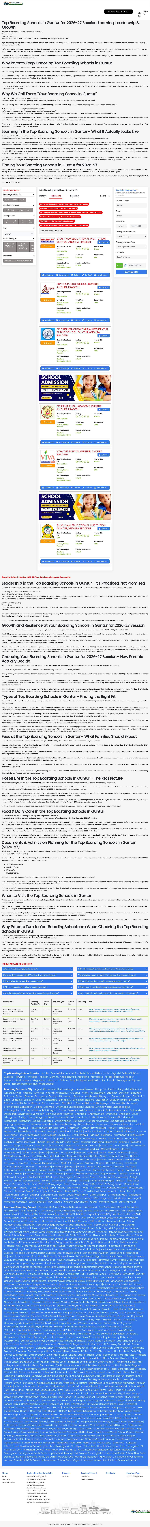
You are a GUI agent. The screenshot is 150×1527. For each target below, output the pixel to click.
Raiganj (39, 1173)
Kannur (38, 1138)
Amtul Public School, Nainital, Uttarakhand (109, 1224)
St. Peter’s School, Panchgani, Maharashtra (109, 1439)
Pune (88, 1170)
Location (120, 252)
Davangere (24, 1113)
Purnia (120, 1170)
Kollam (8, 1145)
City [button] (5, 228)
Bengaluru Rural (68, 1099)
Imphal (31, 1131)
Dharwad (111, 1113)
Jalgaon (108, 1131)
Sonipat (87, 1184)
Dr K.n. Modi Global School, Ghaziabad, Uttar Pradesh (89, 1358)
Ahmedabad (50, 1089)
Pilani (71, 1170)
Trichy (130, 1191)
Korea (38, 1145)
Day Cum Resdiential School (10, 245)
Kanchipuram (136, 1135)
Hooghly (112, 1128)
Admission (48, 275)
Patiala (43, 1170)
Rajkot (95, 1173)
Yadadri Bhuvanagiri (76, 1201)
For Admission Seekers (87, 1479)
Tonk (122, 1191)
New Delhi (23, 1163)
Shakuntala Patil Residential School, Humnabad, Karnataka (100, 1274)
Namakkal (33, 1159)
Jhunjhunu (64, 1135)
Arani (85, 1092)
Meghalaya (39, 1080)
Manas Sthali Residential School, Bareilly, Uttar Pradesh (82, 1361)
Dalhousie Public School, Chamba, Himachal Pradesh (87, 1231)
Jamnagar (11, 1135)
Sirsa (34, 1184)
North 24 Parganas (72, 1163)
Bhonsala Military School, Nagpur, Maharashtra (31, 1284)
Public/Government (23, 261)
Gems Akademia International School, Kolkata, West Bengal (38, 1397)
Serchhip (72, 1180)
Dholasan (124, 1113)
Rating (103, 196)
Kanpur (48, 1138)
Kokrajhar (111, 1142)
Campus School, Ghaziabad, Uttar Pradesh (61, 1347)
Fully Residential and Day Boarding (23, 246)
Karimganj (75, 1138)
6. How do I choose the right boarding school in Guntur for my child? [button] (105, 969)
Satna (17, 1180)
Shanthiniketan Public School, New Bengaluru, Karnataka (78, 1277)
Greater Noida (40, 1124)
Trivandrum (11, 1194)
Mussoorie (73, 1156)
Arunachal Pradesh (73, 1073)
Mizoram (53, 1080)
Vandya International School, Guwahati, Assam (111, 1460)
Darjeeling (10, 1113)
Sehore (46, 1180)
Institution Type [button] (9, 239)
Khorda (41, 1142)
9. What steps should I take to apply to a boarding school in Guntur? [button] (105, 987)
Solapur (76, 1184)
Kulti (124, 1145)
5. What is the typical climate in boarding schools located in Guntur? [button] (31, 993)
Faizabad (113, 1117)
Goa (136, 1073)
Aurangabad (97, 1092)
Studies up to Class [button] (11, 205)
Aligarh (123, 1089)
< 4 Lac (30, 222)
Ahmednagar (67, 1089)
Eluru (70, 1117)
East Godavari (57, 1117)
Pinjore (80, 1170)
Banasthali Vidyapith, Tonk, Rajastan (79, 1305)
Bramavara (11, 1106)
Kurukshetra (35, 1149)
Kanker (28, 1138)
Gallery (75, 275)
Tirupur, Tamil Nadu (86, 1191)
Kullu (117, 1145)
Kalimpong (120, 1135)
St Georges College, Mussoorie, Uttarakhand (58, 1224)
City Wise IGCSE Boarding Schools (36, 1496)
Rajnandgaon (109, 1173)
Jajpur (84, 1131)
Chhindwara (103, 1106)
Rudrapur (52, 1177)
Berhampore (86, 1099)
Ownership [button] (7, 256)
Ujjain (78, 1194)
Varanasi (19, 1198)
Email (118, 211)
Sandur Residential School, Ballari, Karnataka (108, 1267)
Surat (33, 1187)
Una (85, 1194)
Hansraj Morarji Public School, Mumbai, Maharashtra (88, 1295)
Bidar (71, 1103)
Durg (31, 1117)
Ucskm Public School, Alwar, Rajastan (91, 1319)
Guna (82, 1124)
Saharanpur (81, 1177)
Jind (74, 1135)
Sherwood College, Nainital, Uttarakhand (81, 1344)
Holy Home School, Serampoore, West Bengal (78, 1425)
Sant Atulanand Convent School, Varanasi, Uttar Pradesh (89, 1372)
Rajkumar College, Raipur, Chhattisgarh (89, 1228)
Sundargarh (11, 1187)
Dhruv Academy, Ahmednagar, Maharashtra (102, 1291)
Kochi (76, 1142)
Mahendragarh (110, 1149)
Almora (8, 1092)
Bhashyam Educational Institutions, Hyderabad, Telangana (105, 1446)
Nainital (8, 1159)
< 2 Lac (14, 222)
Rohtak (33, 1177)
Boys (15, 199)
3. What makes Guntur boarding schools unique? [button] (23, 981)
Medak (102, 1152)
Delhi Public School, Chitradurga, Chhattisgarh (86, 1411)
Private (8, 261)
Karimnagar (90, 1138)
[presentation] (55, 196)
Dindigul (22, 1117)
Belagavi (17, 1099)
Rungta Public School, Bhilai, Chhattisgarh (62, 1404)
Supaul (24, 1187)
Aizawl (80, 1089)
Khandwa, (29, 1142)
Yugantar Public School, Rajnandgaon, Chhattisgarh (34, 1228)
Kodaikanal (98, 1142)
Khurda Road (63, 1142)
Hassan (85, 1128)
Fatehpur (24, 1121)
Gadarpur (47, 1121)
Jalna (118, 1131)
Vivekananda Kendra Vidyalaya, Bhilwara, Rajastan (33, 1326)
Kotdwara (56, 1145)
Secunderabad (31, 1180)
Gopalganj (10, 1124)
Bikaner (80, 1103)
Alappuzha (101, 1089)
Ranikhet (134, 1173)
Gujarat (8, 1076)
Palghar (8, 1166)
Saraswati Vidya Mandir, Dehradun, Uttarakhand (103, 1340)
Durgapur (41, 1117)
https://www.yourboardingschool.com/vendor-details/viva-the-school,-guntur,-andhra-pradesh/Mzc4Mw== (117, 1049)
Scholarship (62, 275)
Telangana (123, 1080)
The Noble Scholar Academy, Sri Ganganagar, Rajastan (36, 1319)
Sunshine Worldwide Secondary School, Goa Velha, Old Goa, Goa (68, 1375)
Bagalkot (112, 1092)
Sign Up (140, 14)
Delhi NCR (127, 1073)
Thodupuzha (136, 1187)
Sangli (133, 1177)
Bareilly (94, 1096)
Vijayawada (53, 1198)
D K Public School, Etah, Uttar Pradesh (108, 1347)
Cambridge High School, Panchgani (81, 1284)
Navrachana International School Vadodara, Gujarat (74, 1249)
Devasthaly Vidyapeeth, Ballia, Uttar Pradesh (31, 1358)
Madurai (94, 1149)
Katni (19, 1142)
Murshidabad (57, 1156)
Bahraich (124, 1092)
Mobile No (120, 221)
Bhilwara (134, 1099)
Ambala (27, 1092)
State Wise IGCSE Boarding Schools (37, 1494)
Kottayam (69, 1145)
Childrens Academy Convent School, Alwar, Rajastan (34, 1309)
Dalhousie (135, 1110)
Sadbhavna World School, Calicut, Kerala (119, 1432)
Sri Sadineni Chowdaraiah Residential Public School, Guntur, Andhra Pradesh (82, 332)
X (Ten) (20, 210)
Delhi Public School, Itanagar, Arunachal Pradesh (117, 1383)
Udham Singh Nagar (53, 1194)
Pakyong (118, 1163)
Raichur (18, 1173)
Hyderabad (11, 1131)
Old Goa (89, 1163)
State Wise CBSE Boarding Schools (36, 1477)
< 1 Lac (7, 222)
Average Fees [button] (9, 216)
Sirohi (27, 1184)
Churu (62, 1110)
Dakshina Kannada (117, 1110)
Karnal (111, 1138)
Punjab (74, 1080)
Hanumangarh (38, 1128)
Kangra (8, 1138)
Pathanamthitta (13, 1170)
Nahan (134, 1156)
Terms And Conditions (8, 1482)
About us (4, 1477)
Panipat (71, 1166)
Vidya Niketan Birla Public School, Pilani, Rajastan (79, 1386)
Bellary (40, 1099)
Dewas (69, 1113)
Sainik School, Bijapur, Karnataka (62, 1267)
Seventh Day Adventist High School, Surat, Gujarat (96, 1256)
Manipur (26, 1080)
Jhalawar (34, 1135)
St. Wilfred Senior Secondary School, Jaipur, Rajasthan (84, 1418)
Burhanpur (25, 1106)
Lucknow (70, 1149)
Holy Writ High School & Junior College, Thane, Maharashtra (69, 1298)
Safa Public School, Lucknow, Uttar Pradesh (30, 1372)
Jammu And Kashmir (62, 1076)
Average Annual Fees (125, 242)
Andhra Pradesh (51, 1073)
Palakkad (130, 1163)
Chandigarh (75, 1106)
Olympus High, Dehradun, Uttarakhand (68, 1333)
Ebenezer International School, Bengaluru (44, 1242)
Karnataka (97, 1076)
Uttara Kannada (117, 1194)
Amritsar (39, 1092)
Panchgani (44, 1166)
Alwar (17, 1092)
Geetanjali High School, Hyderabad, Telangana (97, 1442)
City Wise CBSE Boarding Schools (36, 1479)
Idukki (22, 1131)
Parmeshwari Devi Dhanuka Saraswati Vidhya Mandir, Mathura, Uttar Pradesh (85, 1365)
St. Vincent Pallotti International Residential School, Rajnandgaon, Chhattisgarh (84, 1414)
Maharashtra (12, 1080)
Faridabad (126, 1117)
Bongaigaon (104, 1103)
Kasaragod (131, 1138)
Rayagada (21, 1177)
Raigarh (49, 1173)
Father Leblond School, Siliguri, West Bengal (115, 1393)
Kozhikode (82, 1145)
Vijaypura (67, 1198)
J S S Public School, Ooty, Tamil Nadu (92, 1390)
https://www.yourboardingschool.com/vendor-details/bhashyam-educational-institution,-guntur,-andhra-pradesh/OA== (115, 1010)
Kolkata (135, 1142)
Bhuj (64, 1103)
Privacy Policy (6, 1479)
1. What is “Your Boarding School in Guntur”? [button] (20, 969)
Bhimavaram (12, 1103)
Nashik (102, 1159)
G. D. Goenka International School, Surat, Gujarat (54, 1460)
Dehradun (38, 1113)
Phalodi (62, 1170)
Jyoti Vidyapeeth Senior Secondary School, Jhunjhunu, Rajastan (98, 1407)
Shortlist (48, 246)
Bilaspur (91, 1103)
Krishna (94, 1145)
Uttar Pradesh (12, 1083)
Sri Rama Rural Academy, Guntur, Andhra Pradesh (79, 407)
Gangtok (92, 1121)
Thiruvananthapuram (114, 1187)
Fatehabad (10, 1121)
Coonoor (88, 1110)
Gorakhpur (24, 1124)
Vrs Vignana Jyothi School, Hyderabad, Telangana (48, 1453)
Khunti (50, 1142)
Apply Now (103, 242)
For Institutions (85, 1477)
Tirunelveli (57, 1191)
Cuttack (99, 1110)
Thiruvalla (94, 1187)
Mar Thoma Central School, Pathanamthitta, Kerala (64, 1432)
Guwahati (116, 1124)
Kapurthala (61, 1138)
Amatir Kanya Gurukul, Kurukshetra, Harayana (83, 1259)
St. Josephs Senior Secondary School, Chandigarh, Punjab (110, 1421)
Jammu (141, 1131)
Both (22, 199)
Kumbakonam (136, 1145)
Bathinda (138, 1096)
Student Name (122, 200)
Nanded (66, 1159)
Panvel (81, 1166)
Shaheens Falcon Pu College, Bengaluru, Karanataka (34, 1274)
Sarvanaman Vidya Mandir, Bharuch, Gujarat (41, 1256)
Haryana (20, 1076)
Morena (17, 1156)
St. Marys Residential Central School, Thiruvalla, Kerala (35, 1435)
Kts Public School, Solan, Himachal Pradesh (90, 1235)
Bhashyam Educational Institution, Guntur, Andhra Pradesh (81, 240)
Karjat (102, 1138)
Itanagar (52, 1131)
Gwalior (128, 1124)
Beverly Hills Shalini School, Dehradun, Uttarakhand (68, 1207)
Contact (87, 275)
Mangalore (67, 1152)
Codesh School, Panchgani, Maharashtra (120, 1288)
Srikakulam (131, 1184)
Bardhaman (81, 1096)
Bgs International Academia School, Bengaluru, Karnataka (64, 1263)
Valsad (8, 1198)
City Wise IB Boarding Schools (35, 1485)
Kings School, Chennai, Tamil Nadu (69, 1393)
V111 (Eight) (9, 210)
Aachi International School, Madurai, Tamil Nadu (92, 1326)
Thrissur (8, 1191)
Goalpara (130, 1121)
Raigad (28, 1173)
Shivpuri (120, 1180)
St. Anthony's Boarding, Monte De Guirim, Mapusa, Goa (42, 1456)
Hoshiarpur (125, 1128)
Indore (41, 1131)
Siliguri (7, 1184)
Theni (84, 1187)
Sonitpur (98, 1184)
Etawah (101, 1117)
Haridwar (73, 1128)
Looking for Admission (125, 231)
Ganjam (103, 1121)
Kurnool (9, 1149)
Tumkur (23, 1194)
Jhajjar (24, 1135)
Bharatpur (102, 1099)
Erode (92, 1117)
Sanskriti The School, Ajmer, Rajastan (45, 1214)
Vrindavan (120, 1198)
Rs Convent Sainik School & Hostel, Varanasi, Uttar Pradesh (112, 1368)
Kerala (108, 1076)
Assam (91, 1073)
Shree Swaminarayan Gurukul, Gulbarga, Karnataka (61, 1428)
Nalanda (20, 1159)
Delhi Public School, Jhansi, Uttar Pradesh (70, 1354)
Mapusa (80, 1152)
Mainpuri (126, 1149)
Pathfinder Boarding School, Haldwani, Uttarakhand (51, 1337)
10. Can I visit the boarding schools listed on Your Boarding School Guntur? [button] (108, 993)
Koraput (28, 1145)
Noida (55, 1163)
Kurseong (21, 1149)
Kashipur (9, 1142)
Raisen (69, 1173)
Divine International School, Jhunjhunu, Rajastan (58, 1312)
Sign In (146, 13)
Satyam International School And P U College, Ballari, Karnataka (102, 1270)
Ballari (19, 1096)
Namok (55, 1159)
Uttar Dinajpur (98, 1194)
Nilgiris (47, 1163)
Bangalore (41, 1096)
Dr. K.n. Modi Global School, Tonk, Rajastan (111, 1312)
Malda (25, 1152)
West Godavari (37, 1201)
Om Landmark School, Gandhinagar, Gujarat (82, 1252)
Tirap (29, 1191)
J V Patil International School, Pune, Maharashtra (116, 1302)
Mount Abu (30, 1156)
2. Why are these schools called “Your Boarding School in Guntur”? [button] (29, 975)
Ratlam (8, 1177)
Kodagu (85, 1142)
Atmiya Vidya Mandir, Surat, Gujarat (34, 1231)
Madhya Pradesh (124, 1076)
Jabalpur (64, 1131)
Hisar (103, 1128)
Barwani (116, 1096)
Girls (7, 199)
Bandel (29, 1096)
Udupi (70, 1194)
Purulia (130, 1170)
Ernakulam (81, 1117)
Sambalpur (105, 1177)
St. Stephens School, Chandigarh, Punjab (27, 1425)
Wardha (9, 1201)
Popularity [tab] (74, 196)
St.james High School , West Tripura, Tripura (55, 1379)
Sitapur (43, 1184)
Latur (61, 1149)
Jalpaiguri (129, 1131)
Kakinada (106, 1135)
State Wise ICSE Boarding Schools (36, 1488)
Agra (38, 1089)
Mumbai (43, 1156)
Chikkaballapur (121, 1106)
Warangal (134, 1198)
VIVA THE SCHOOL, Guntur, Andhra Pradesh (79, 453)
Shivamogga (106, 1180)
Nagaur (113, 1156)
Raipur (60, 1173)
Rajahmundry (83, 1173)
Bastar (127, 1096)
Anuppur (75, 1092)
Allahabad (135, 1089)
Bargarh (105, 1096)
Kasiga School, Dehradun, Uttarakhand (97, 1210)
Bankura (54, 1096)
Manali (35, 1152)
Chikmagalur (11, 1110)
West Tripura (55, 1201)
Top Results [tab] (56, 196)
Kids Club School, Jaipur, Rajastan (86, 1214)
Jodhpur (83, 1135)
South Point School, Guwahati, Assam (53, 1217)
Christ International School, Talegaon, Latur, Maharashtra (62, 1288)
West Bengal (46, 1083)
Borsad (117, 1103)
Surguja (42, 1187)
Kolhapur (124, 1142)
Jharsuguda (49, 1135)
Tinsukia (19, 1191)
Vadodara (135, 1194)
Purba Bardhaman (104, 1170)
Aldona (113, 1089)
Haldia (138, 1124)
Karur (120, 1138)
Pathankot (31, 1170)
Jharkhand (82, 1076)
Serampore (58, 1180)
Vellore (30, 1198)
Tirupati (69, 1191)
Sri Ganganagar (114, 1184)
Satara (8, 1180)
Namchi (44, 1159)
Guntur (91, 1124)
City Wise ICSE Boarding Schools (36, 1491)
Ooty (109, 1163)
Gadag (36, 1121)
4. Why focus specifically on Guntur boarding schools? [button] (25, 987)
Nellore (129, 1159)
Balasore (9, 1096)
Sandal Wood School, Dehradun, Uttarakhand (47, 1340)
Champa (61, 1106)
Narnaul (92, 1159)
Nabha (94, 1156)
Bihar (99, 1073)
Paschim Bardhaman (99, 1166)
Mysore (84, 1156)
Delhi (49, 1113)
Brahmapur (130, 1103)
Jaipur (75, 1131)
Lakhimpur (50, 1149)
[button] (18, 233)
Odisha (64, 1080)
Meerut (112, 1152)
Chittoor (37, 1110)
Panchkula (58, 1166)
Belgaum (29, 1099)
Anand (50, 1092)
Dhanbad (80, 1113)
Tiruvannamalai (108, 1191)
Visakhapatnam (84, 1198)
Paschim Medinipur (125, 1166)
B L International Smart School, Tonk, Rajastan (30, 1305)
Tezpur (52, 1187)
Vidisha (40, 1198)
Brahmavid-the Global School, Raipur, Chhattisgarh (72, 1400)
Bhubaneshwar (51, 1103)
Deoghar (58, 1113)
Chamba (49, 1106)
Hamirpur (22, 1128)
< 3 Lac (22, 222)
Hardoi (62, 1128)
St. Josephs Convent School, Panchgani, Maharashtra (52, 1439)
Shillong (83, 1180)
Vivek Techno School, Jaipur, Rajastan (56, 1323)
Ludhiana (82, 1149)
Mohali (8, 1156)
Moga (133, 1152)
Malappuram (12, 1152)
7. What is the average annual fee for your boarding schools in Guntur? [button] (107, 975)
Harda (53, 1128)
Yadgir (93, 1201)
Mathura (92, 1152)
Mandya (54, 1152)
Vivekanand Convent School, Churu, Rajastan (105, 1323)
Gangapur (79, 1121)
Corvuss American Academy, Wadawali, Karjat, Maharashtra (39, 1291)
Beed (7, 1099)
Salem (93, 1177)
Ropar (42, 1177)
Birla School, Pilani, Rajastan (117, 1305)
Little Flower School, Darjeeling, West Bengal (38, 1238)
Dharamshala (96, 1113)
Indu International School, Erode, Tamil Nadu (44, 1390)
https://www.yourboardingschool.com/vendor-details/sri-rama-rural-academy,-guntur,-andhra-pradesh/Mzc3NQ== (116, 1039)
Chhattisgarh (112, 1073)
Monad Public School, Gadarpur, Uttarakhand (83, 1330)
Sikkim (96, 1080)
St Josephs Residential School (81, 1238)
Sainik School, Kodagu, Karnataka (23, 1267)
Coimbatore (75, 1110)
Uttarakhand (29, 1083)
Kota (46, 1145)
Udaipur (34, 1194)
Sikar (136, 1180)
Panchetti (30, 1166)
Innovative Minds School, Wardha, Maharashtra (59, 1302)
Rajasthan (86, 1080)
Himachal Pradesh (37, 1076)
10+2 (29, 210)
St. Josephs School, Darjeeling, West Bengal (98, 1397)
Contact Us (131, 272)
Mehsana (123, 1152)
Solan (67, 1184)
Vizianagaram (103, 1198)
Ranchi (123, 1173)
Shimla (93, 1180)
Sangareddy (121, 1177)
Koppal (18, 1145)
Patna (52, 1170)
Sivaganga (55, 1184)
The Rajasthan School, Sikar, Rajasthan (27, 1386)
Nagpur (124, 1156)
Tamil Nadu (108, 1080)
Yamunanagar (127, 1201)
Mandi (44, 1152)
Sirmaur (17, 1184)
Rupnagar (66, 1177)
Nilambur (36, 1163)
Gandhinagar (63, 1121)
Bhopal (36, 1103)
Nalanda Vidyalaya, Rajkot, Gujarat (35, 1252)
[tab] (18, 195)
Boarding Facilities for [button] (12, 195)
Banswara (66, 1096)
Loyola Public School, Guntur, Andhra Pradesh (78, 285)
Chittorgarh (50, 1110)
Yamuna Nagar (108, 1201)
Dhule (135, 1113)
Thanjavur (73, 1187)
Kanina (19, 1138)
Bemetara (51, 1099)
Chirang (25, 1110)
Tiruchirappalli (41, 1191)
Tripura (136, 1080)
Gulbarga (72, 1124)
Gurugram (103, 1124)
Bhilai (124, 1099)
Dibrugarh (10, 1117)
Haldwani (9, 1128)
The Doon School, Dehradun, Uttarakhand (99, 1217)
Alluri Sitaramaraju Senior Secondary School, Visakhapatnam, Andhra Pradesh (61, 1245)
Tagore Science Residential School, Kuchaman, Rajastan (109, 1316)
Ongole (100, 1163)
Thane (61, 1187)
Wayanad (21, 1201)
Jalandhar (96, 1131)
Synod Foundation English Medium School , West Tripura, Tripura (50, 1383)
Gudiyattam (57, 1124)
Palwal (19, 1166)
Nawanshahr (115, 1159)
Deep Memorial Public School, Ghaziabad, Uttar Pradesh (96, 1351)
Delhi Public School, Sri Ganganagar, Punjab (50, 1421)
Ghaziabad (116, 1121)
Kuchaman (106, 1145)
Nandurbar (78, 1159)
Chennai (89, 1106)
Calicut (38, 1106)
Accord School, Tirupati (83, 1242)
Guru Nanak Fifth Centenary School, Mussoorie (47, 1210)
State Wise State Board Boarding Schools (38, 1499)
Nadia (103, 1156)
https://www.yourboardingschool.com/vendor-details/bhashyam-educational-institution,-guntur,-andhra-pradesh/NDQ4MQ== (115, 1059)
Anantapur (62, 1092)
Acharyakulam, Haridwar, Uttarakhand (38, 1407)
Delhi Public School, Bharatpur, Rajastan (89, 1309)
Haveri (95, 1128)
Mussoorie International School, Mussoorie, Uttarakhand (73, 1221)
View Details (100, 275)
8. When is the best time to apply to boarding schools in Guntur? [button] (104, 981)
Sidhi (129, 1180)
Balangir (136, 1092)
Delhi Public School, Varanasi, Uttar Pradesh (121, 1354)
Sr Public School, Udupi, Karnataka (119, 1263)
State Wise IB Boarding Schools (35, 1482)
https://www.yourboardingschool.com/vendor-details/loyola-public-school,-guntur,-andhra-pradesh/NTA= (115, 1020)
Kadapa (94, 1135)
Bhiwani (25, 1103)
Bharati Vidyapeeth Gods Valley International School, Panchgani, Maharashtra (93, 1281)
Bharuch (115, 1099)
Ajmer (89, 1089)
